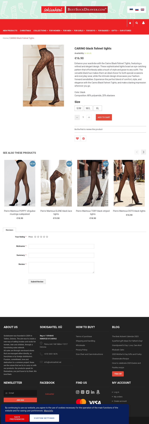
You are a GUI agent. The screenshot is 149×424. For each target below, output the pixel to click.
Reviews (9, 230)
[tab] (9, 230)
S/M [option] (78, 108)
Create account (120, 401)
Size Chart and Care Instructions (89, 354)
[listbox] (110, 108)
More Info (48, 410)
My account (143, 22)
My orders (118, 397)
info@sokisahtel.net (52, 362)
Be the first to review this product (88, 129)
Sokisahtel (49, 394)
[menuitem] (11, 30)
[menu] (68, 30)
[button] (143, 152)
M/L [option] (88, 108)
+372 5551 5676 (50, 354)
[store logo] (53, 10)
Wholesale (80, 345)
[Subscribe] (20, 400)
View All (117, 374)
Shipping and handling (85, 341)
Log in (116, 392)
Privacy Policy (81, 350)
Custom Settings (44, 418)
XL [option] (97, 108)
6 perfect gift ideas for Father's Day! (127, 341)
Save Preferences (17, 418)
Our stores (125, 30)
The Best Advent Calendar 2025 (125, 336)
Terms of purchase (84, 336)
